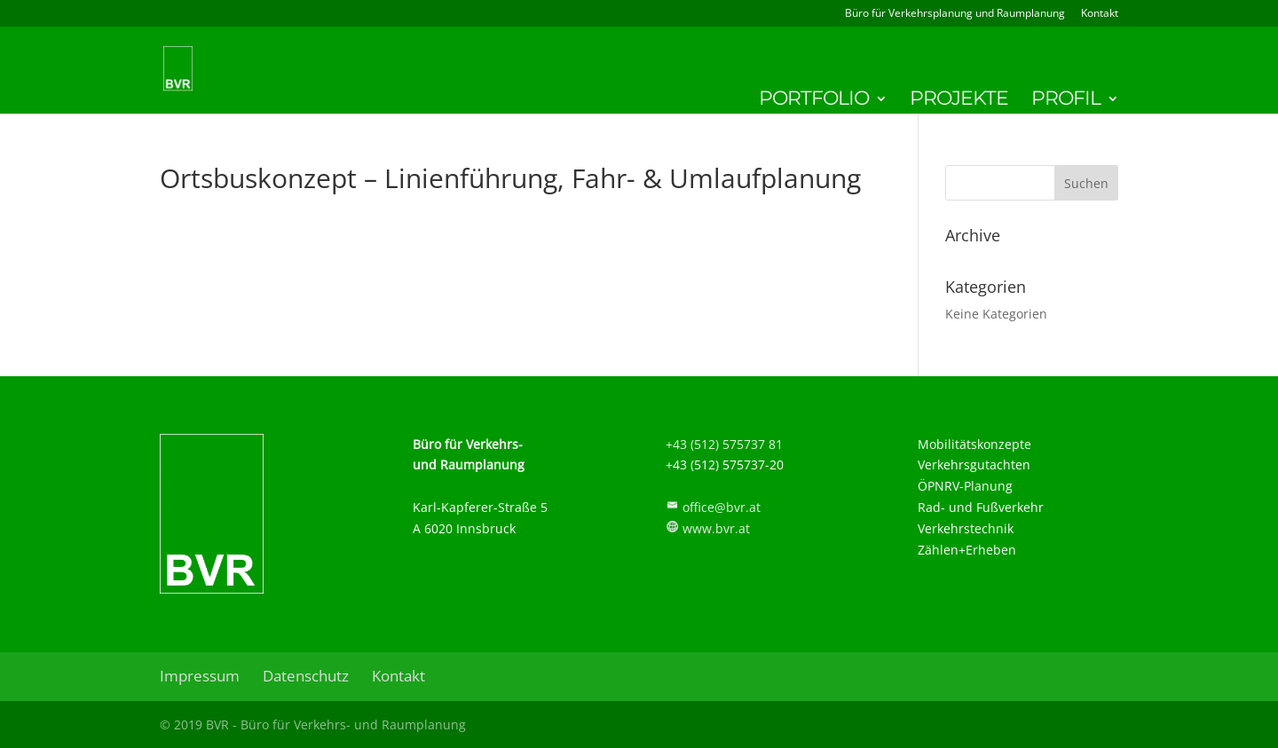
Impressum (200, 675)
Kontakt (1099, 14)
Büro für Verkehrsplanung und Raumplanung (955, 14)
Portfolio (814, 101)
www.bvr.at (716, 528)
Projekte (959, 101)
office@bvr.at (721, 507)
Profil (1065, 101)
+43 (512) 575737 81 (724, 444)
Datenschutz (306, 675)
